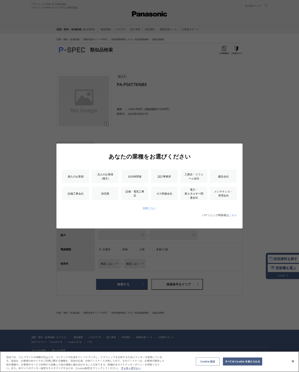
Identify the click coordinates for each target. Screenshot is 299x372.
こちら (233, 215)
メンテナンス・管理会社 (223, 193)
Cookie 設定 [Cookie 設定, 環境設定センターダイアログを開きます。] (207, 363)
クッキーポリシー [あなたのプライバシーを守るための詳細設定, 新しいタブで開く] (131, 370)
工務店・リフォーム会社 (194, 176)
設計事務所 (164, 176)
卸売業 (105, 193)
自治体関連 (134, 176)
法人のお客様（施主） (105, 176)
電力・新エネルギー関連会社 (194, 193)
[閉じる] (293, 363)
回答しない (149, 208)
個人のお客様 (76, 176)
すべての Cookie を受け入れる (242, 363)
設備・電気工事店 (134, 193)
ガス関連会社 (164, 193)
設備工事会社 (76, 193)
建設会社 (223, 176)
